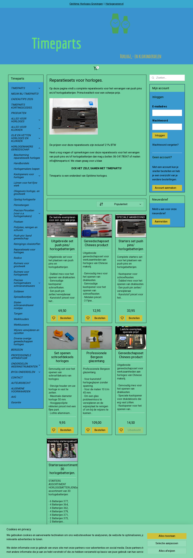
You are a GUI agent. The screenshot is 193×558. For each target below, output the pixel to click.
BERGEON (17, 349)
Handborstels (21, 163)
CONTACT (17, 377)
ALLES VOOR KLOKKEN (26, 128)
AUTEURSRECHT (20, 382)
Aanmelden (161, 221)
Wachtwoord (160, 120)
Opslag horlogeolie (24, 199)
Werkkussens (21, 324)
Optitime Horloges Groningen (86, 3)
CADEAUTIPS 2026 (22, 99)
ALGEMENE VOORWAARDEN (20, 390)
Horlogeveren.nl (114, 3)
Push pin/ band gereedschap (22, 237)
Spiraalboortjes (22, 296)
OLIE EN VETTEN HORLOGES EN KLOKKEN (26, 138)
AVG (13, 396)
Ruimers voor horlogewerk (21, 273)
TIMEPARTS (26, 88)
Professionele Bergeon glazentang (96, 357)
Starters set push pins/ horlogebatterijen (130, 245)
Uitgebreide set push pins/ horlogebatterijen (62, 245)
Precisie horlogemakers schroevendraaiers (27, 283)
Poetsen (18, 221)
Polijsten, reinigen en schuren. (25, 229)
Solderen (19, 291)
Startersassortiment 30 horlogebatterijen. (62, 469)
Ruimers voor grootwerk (21, 265)
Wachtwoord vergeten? (165, 144)
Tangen (18, 313)
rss (112, 552)
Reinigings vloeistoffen (27, 244)
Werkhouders (21, 319)
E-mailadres (159, 106)
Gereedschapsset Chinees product (96, 243)
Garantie (16, 402)
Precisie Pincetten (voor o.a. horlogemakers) (27, 213)
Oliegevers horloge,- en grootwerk (26, 193)
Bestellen (65, 318)
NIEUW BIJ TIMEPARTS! (24, 93)
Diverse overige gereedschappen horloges (23, 341)
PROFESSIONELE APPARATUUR (21, 357)
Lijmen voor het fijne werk (25, 184)
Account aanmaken (165, 187)
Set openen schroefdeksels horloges (62, 357)
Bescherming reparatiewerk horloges (27, 156)
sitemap (105, 552)
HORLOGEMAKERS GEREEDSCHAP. (26, 148)
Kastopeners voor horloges (27, 176)
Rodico (18, 257)
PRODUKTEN (18, 113)
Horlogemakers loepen (26, 168)
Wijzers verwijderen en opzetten (26, 332)
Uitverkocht (134, 430)
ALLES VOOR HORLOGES (26, 120)
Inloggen (160, 135)
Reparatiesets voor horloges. (24, 251)
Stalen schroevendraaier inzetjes (23, 305)
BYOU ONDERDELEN (26, 372)
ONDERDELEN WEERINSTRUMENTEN (26, 365)
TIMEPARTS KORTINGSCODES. (21, 106)
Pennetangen (21, 205)
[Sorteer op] (120, 204)
